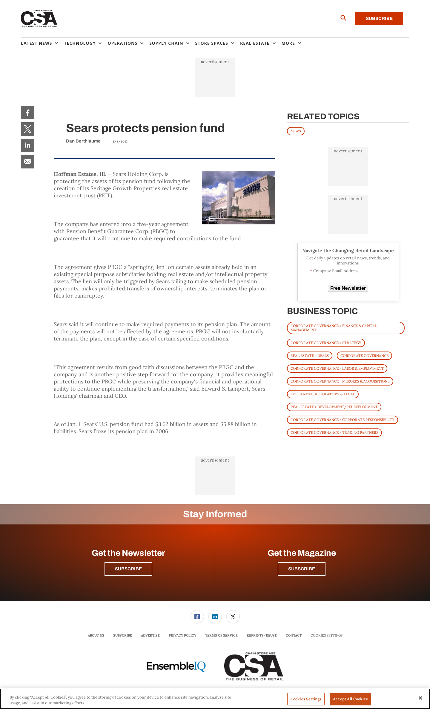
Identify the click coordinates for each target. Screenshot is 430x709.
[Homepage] (39, 19)
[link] (27, 112)
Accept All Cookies (350, 699)
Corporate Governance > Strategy (326, 342)
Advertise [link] (150, 635)
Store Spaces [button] (211, 43)
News (296, 131)
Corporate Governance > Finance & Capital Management (334, 327)
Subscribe (379, 18)
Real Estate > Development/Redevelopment (334, 407)
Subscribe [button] (128, 568)
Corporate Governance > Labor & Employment (337, 368)
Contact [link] (294, 635)
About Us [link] (96, 635)
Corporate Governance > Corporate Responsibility (342, 419)
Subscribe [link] (122, 635)
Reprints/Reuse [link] (262, 635)
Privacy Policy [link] (182, 635)
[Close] (420, 698)
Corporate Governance (364, 355)
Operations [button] (122, 43)
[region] (215, 698)
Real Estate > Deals (310, 355)
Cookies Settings (327, 635)
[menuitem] (42, 43)
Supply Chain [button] (166, 43)
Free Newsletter (348, 288)
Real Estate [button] (255, 43)
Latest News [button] (36, 43)
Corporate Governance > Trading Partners (334, 432)
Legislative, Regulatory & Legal (323, 394)
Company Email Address (334, 270)
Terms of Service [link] (221, 635)
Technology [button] (80, 43)
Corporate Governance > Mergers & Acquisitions (340, 381)
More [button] (288, 43)
